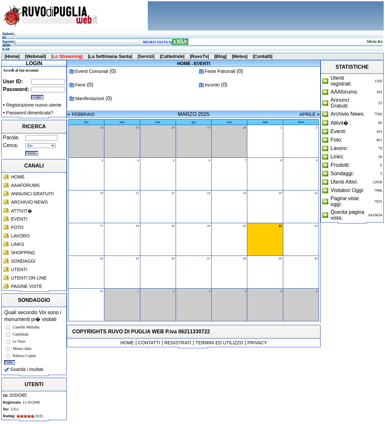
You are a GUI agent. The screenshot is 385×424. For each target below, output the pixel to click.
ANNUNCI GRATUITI (32, 193)
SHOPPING (23, 252)
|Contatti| (263, 56)
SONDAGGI (23, 261)
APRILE (307, 114)
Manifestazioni (89, 98)
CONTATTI (149, 342)
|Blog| (220, 56)
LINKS (17, 244)
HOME (18, 176)
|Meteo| (240, 56)
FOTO (17, 227)
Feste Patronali (220, 71)
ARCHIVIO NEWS (29, 202)
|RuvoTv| (199, 56)
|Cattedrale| (172, 56)
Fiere (80, 84)
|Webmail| (35, 56)
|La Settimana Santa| (110, 56)
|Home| (12, 56)
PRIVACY (257, 342)
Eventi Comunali (91, 71)
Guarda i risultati (23, 369)
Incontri (212, 84)
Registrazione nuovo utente (33, 105)
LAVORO (20, 235)
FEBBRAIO (83, 114)
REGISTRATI (177, 342)
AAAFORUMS (25, 185)
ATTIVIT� (21, 210)
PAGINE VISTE (26, 286)
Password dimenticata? (29, 112)
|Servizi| (146, 56)
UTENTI (19, 269)
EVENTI (19, 219)
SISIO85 (18, 395)
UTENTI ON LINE (29, 278)
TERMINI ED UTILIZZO (219, 342)
